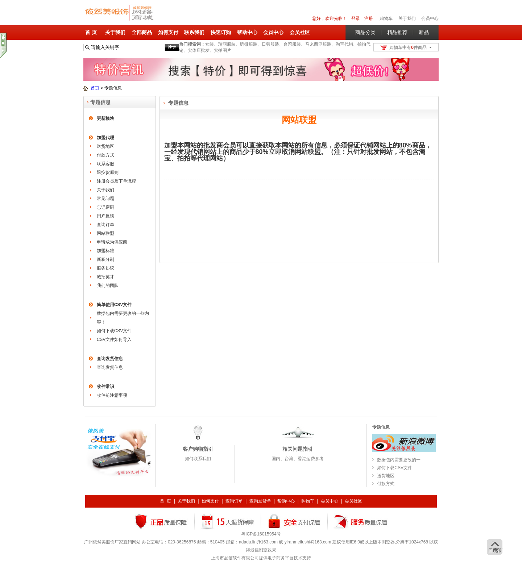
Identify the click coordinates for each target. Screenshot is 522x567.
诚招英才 (105, 276)
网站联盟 (105, 233)
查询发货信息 (110, 358)
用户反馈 (105, 215)
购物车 (307, 501)
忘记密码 (105, 207)
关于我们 (115, 32)
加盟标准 (105, 250)
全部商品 (142, 32)
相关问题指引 (297, 449)
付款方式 (105, 155)
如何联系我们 (198, 458)
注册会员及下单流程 (116, 181)
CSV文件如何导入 (114, 339)
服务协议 (105, 268)
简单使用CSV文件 (114, 304)
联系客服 (105, 163)
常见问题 (105, 198)
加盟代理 (105, 137)
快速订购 (221, 32)
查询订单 (105, 224)
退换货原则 (108, 172)
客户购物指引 (198, 449)
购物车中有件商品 (408, 47)
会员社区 (300, 32)
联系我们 (194, 32)
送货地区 (105, 146)
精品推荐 (397, 32)
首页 (95, 88)
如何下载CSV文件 (114, 330)
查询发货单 (260, 501)
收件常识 (105, 386)
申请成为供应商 (112, 242)
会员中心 (430, 18)
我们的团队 (108, 285)
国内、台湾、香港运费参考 (298, 458)
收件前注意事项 (112, 395)
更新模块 (105, 118)
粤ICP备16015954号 (261, 534)
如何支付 (168, 32)
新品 (424, 32)
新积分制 (105, 259)
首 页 (91, 32)
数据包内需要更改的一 (398, 459)
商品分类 (365, 32)
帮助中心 (247, 32)
